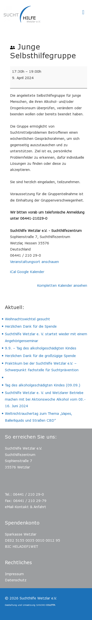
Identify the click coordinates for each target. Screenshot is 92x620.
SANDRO (45, 605)
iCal (13, 272)
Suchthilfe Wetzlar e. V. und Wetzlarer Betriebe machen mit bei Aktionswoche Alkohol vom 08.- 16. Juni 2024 (45, 399)
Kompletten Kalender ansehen (62, 285)
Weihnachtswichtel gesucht (27, 319)
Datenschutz (15, 580)
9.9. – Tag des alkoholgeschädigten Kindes (40, 348)
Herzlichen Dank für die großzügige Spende (40, 356)
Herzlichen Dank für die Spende (31, 326)
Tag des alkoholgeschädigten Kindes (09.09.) (42, 385)
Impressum (14, 574)
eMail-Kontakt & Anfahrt (25, 507)
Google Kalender (30, 272)
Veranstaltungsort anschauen (34, 262)
